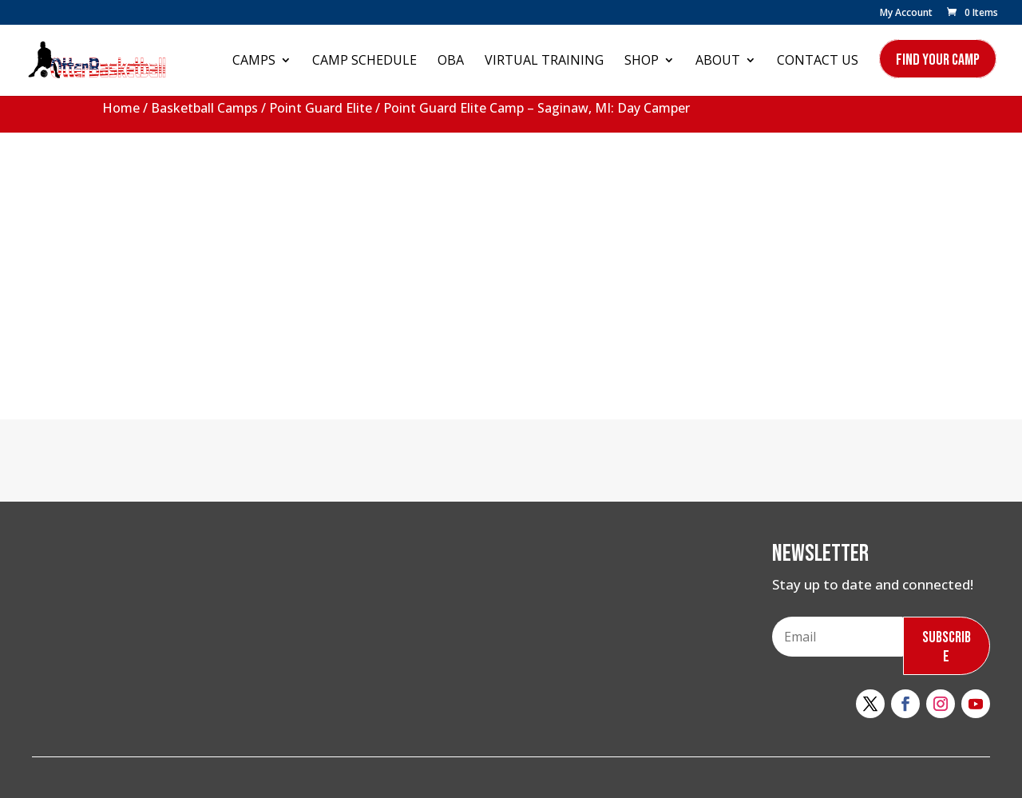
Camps (253, 61)
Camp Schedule (364, 61)
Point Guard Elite (320, 108)
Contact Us (817, 61)
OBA (451, 61)
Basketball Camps (204, 108)
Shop (641, 61)
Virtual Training (544, 61)
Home (121, 108)
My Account (906, 13)
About (717, 61)
